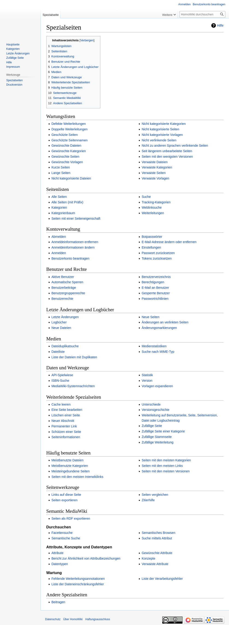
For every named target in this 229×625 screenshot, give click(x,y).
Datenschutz (53, 619)
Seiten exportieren (64, 500)
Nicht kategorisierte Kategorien (164, 124)
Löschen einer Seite (65, 415)
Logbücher (59, 322)
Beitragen (58, 602)
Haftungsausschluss (97, 619)
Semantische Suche (65, 538)
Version (147, 380)
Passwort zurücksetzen (158, 253)
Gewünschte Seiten (65, 156)
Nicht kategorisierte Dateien (71, 178)
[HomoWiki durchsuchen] (202, 14)
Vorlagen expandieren (157, 386)
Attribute (57, 553)
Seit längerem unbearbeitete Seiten (167, 151)
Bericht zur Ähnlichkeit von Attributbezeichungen (85, 558)
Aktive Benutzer (62, 277)
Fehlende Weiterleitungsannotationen (78, 578)
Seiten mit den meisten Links (162, 466)
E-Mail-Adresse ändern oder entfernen (169, 242)
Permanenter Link (64, 426)
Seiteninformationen (65, 437)
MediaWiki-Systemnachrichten (73, 386)
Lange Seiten (60, 173)
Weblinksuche (152, 207)
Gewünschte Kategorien (68, 151)
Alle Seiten (59, 197)
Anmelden (58, 253)
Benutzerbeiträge (63, 287)
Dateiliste (58, 351)
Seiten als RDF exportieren (70, 518)
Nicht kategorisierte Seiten (160, 129)
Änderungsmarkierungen (159, 328)
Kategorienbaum (63, 213)
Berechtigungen (153, 282)
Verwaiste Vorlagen (155, 178)
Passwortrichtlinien (155, 298)
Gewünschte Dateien (66, 145)
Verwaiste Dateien (155, 162)
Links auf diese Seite (66, 494)
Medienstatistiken (154, 346)
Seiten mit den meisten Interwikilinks (77, 477)
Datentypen (59, 564)
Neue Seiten (150, 317)
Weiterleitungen (153, 213)
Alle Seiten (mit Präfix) (67, 202)
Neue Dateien (61, 328)
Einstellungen (151, 247)
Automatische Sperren (67, 282)
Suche (146, 197)
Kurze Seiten (60, 167)
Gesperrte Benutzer (156, 293)
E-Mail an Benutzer (155, 287)
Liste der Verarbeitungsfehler (162, 578)
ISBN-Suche (60, 380)
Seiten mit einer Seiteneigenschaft (75, 218)
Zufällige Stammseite (157, 437)
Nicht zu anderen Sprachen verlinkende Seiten (175, 145)
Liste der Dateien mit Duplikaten (74, 357)
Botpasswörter (152, 236)
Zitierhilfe (148, 500)
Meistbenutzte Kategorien (69, 466)
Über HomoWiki (73, 619)
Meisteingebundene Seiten (70, 471)
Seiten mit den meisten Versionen (166, 471)
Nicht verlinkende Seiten (159, 140)
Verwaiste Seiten (153, 173)
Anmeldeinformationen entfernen (74, 242)
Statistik (147, 375)
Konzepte (148, 558)
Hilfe (220, 25)
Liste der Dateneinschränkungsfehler (77, 584)
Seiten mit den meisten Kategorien (166, 460)
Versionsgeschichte (155, 410)
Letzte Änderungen (64, 317)
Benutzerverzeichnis (156, 277)
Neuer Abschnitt (62, 421)
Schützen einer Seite (66, 432)
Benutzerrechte (62, 298)
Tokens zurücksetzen (157, 258)
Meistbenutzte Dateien (67, 460)
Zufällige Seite (152, 426)
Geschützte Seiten (64, 135)
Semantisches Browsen (158, 533)
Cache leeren (60, 404)
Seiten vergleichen (155, 494)
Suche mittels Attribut (157, 538)
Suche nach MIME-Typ (158, 351)
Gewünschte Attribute (157, 553)
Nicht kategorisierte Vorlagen (162, 135)
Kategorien (59, 207)
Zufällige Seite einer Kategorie (163, 431)
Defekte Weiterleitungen (68, 124)
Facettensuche (61, 533)
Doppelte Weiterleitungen (69, 129)
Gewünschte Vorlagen (67, 162)
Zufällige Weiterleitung (157, 442)
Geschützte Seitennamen (69, 140)
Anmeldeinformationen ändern (73, 247)
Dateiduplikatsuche (64, 346)
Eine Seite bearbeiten (66, 410)
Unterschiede (151, 404)
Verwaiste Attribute (155, 564)
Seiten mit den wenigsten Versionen (167, 156)
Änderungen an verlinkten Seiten (165, 322)
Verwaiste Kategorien (157, 167)
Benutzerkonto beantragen (70, 258)
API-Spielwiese (62, 375)
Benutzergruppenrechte (68, 293)
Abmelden (58, 236)
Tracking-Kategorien (156, 202)
